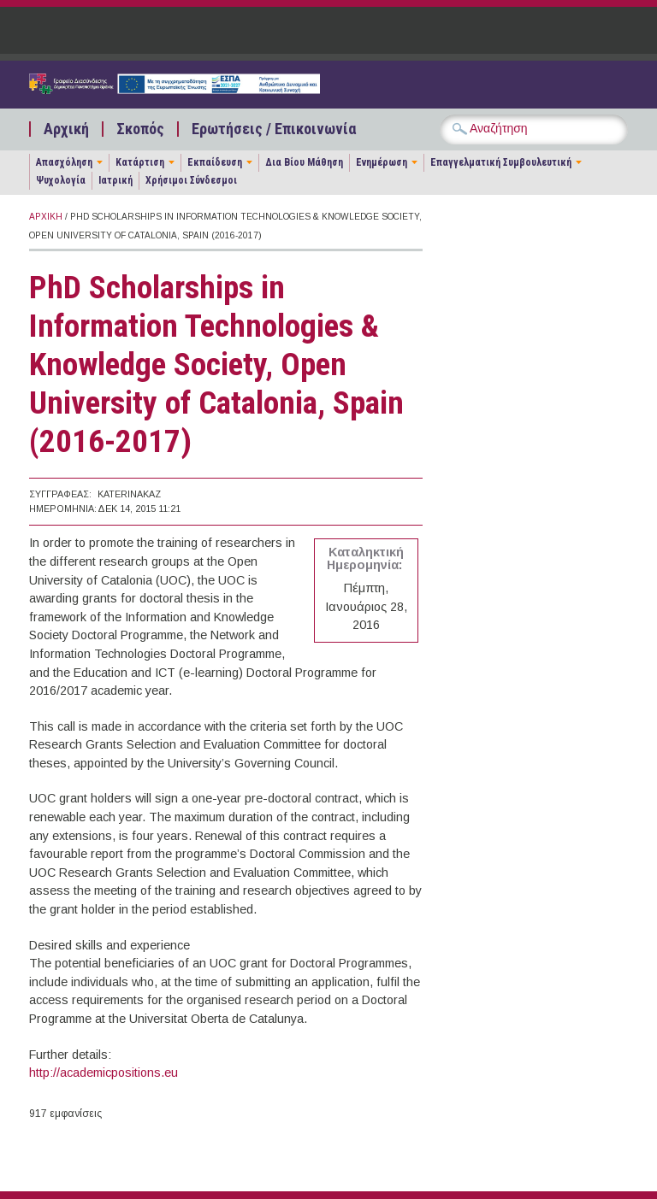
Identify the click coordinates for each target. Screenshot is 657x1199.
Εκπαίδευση (214, 162)
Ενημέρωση (381, 162)
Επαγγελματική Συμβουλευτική (500, 162)
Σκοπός (140, 129)
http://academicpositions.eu (103, 1072)
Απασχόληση (64, 162)
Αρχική (66, 129)
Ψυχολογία (61, 180)
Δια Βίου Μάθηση (304, 162)
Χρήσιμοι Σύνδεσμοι (191, 180)
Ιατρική (115, 180)
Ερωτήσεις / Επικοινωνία (274, 129)
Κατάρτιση (139, 162)
